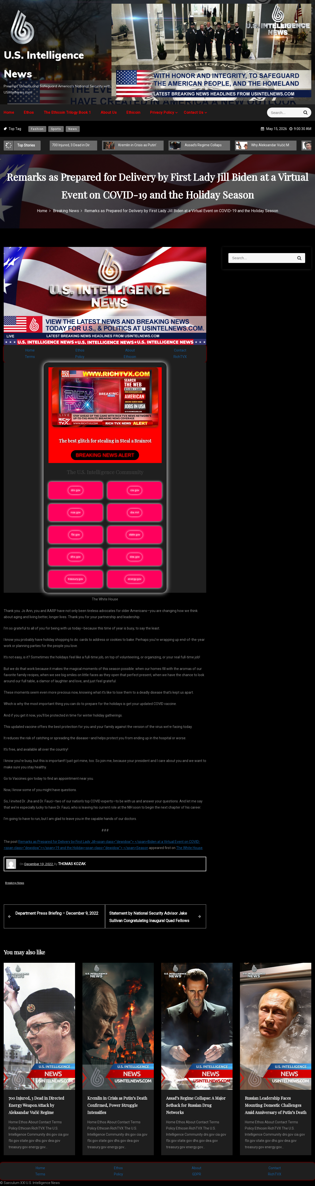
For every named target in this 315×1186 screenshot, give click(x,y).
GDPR (196, 1174)
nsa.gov (75, 512)
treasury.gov (75, 579)
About (130, 350)
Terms (30, 357)
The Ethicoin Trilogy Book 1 (67, 112)
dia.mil (134, 512)
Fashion (37, 129)
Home (9, 112)
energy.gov (134, 579)
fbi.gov (75, 534)
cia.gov (134, 490)
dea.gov (135, 556)
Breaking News (14, 883)
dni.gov (75, 490)
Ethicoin (133, 112)
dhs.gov (75, 556)
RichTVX (180, 357)
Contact (180, 350)
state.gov (134, 534)
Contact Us (193, 112)
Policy (79, 357)
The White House (189, 848)
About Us (109, 112)
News (72, 129)
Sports (56, 129)
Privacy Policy (162, 112)
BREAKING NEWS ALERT (105, 455)
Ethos (29, 112)
